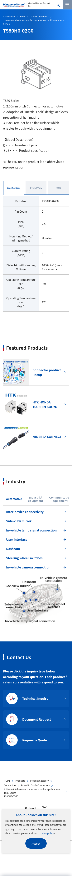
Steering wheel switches (24, 558)
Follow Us (36, 808)
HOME (7, 780)
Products (20, 780)
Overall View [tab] (36, 187)
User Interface (16, 539)
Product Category (39, 780)
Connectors (10, 785)
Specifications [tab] (13, 187)
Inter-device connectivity (25, 511)
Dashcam (13, 548)
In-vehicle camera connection (28, 567)
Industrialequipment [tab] (35, 499)
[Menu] (67, 4)
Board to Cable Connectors (35, 785)
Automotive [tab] (14, 499)
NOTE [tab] (58, 187)
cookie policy (47, 833)
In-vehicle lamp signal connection (31, 530)
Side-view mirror (18, 521)
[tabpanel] (36, 567)
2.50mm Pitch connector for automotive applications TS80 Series (32, 791)
